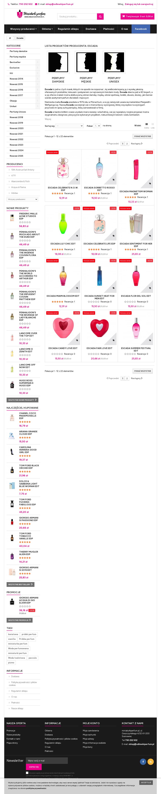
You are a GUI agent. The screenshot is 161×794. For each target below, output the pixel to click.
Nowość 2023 (16, 145)
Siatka (146, 126)
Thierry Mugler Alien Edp (28, 553)
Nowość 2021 (16, 134)
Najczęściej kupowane (22, 407)
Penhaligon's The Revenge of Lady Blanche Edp (28, 316)
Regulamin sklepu (68, 29)
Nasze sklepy (17, 708)
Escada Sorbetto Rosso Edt (99, 189)
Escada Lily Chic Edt (63, 244)
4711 (13, 175)
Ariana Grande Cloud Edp (28, 432)
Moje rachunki (89, 735)
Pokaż (90, 126)
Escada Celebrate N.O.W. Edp (63, 189)
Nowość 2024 (17, 150)
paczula (33, 658)
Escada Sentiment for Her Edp (136, 245)
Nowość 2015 (16, 84)
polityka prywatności (36, 788)
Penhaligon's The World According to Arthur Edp (28, 275)
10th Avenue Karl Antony (22, 170)
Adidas (14, 193)
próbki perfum (29, 634)
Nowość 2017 (16, 95)
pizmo (11, 662)
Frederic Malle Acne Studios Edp (28, 216)
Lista (152, 126)
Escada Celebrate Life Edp (99, 244)
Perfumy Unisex (18, 112)
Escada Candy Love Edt (63, 348)
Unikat (13, 106)
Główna (46, 29)
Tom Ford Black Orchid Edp (29, 466)
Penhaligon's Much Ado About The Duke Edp (29, 234)
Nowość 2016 (16, 90)
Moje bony (87, 747)
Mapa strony (12, 743)
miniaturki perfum (17, 653)
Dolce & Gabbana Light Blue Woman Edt (29, 484)
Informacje (15, 670)
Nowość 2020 (16, 128)
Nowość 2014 (16, 79)
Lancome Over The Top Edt (28, 334)
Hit (11, 73)
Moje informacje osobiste (94, 743)
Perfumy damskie (18, 51)
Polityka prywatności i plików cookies (23, 683)
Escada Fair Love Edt (99, 348)
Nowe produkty (17, 208)
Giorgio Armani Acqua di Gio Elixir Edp (28, 600)
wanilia (12, 639)
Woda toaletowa (16, 658)
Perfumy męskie (18, 57)
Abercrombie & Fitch (20, 181)
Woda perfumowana (18, 648)
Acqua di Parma (18, 187)
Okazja (13, 101)
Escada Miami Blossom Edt (63, 296)
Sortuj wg (49, 126)
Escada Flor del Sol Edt (136, 296)
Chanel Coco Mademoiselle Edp (27, 416)
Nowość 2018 (16, 117)
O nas (124, 29)
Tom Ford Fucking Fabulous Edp (27, 502)
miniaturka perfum (17, 644)
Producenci (15, 164)
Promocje (13, 592)
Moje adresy (88, 739)
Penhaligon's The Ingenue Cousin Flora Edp (27, 254)
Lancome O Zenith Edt (26, 350)
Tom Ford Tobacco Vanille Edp (26, 536)
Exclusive (14, 68)
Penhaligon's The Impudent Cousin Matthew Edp (27, 295)
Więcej (48, 119)
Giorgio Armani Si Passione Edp (28, 519)
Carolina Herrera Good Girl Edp (28, 450)
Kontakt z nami (13, 739)
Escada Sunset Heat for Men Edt (99, 297)
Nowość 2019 (16, 123)
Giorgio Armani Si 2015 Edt (28, 568)
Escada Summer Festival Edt (136, 349)
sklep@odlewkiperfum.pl (141, 744)
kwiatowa (13, 634)
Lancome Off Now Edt (27, 366)
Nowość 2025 (16, 156)
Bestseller (15, 62)
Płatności (108, 29)
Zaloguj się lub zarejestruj (139, 4)
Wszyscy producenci (22, 29)
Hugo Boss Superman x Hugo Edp (26, 383)
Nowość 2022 (16, 139)
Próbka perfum (26, 639)
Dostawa (91, 29)
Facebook (141, 29)
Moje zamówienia (91, 730)
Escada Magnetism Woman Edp (136, 192)
